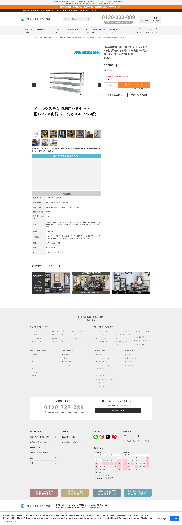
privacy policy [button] (10, 521)
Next (99, 85)
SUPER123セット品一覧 (58, 37)
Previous (34, 85)
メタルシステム (45, 37)
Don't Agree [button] (162, 519)
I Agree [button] (174, 519)
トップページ (35, 37)
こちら (52, 151)
